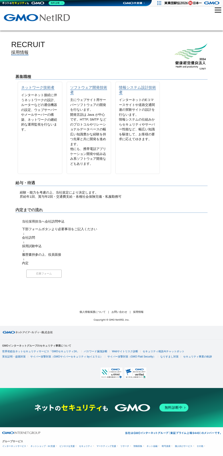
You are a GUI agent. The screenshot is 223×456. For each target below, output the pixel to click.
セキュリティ (85, 446)
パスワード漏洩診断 (95, 351)
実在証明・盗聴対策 (14, 356)
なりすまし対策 (169, 356)
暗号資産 (166, 446)
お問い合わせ (119, 311)
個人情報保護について (92, 311)
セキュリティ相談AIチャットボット (163, 351)
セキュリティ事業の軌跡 (197, 356)
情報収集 (137, 446)
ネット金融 (152, 446)
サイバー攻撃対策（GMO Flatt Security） (131, 356)
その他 (200, 446)
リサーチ (124, 446)
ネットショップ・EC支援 (42, 446)
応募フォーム (44, 273)
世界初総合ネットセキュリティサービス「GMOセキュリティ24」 (40, 351)
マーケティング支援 (106, 446)
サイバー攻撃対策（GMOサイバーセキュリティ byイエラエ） (66, 356)
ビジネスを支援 (67, 446)
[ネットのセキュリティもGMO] (33, 3)
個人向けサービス (183, 446)
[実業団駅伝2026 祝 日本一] (192, 3)
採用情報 (138, 311)
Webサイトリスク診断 (125, 351)
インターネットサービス (14, 446)
